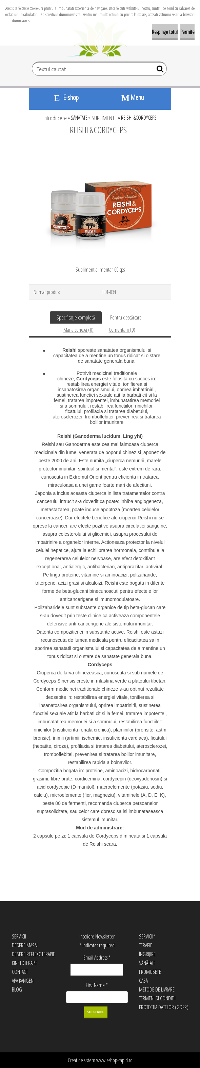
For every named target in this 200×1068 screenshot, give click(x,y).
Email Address (97, 957)
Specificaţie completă (76, 317)
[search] (158, 70)
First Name (97, 985)
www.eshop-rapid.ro (114, 1060)
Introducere (55, 118)
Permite (187, 32)
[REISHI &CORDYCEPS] (100, 148)
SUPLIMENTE (104, 118)
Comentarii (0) (122, 329)
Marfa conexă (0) (78, 329)
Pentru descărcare (126, 317)
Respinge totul (165, 32)
